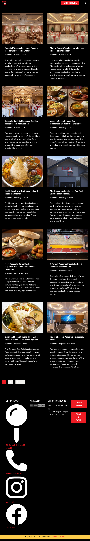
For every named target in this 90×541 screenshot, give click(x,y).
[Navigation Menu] (85, 3)
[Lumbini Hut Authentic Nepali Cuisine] (5, 3)
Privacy (62, 539)
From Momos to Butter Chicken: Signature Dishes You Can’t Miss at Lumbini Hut (20, 268)
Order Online (70, 3)
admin (9, 55)
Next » (20, 383)
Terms (54, 539)
